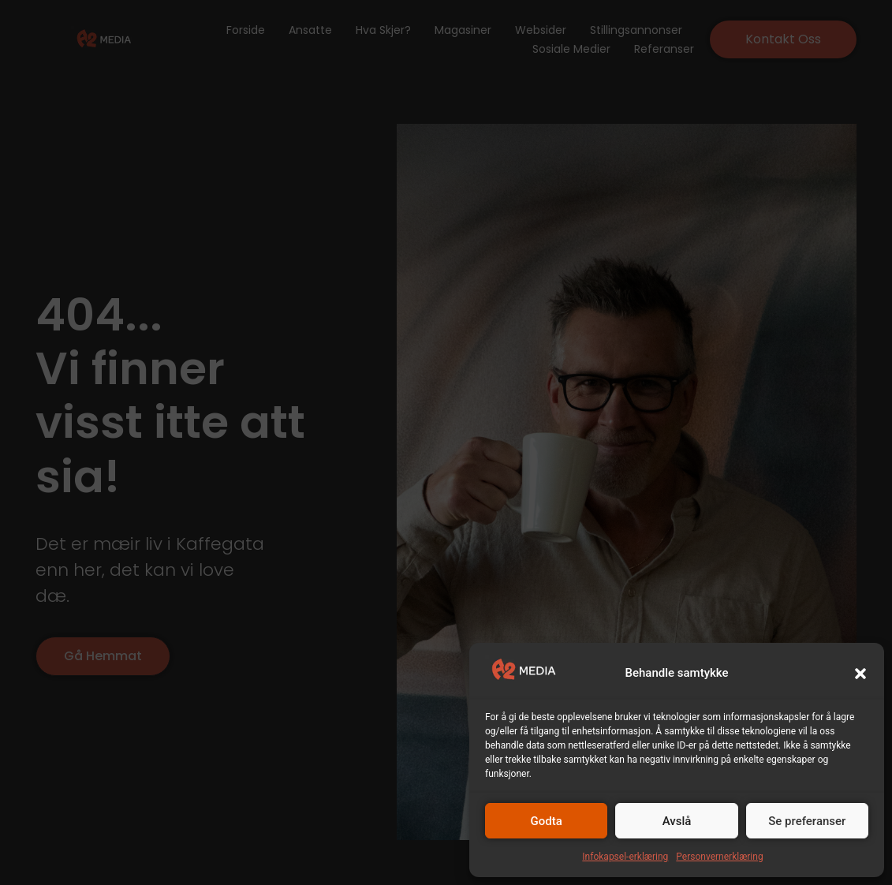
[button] (860, 673)
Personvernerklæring (719, 856)
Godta (546, 821)
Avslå (677, 821)
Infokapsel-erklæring (625, 856)
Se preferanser (806, 821)
